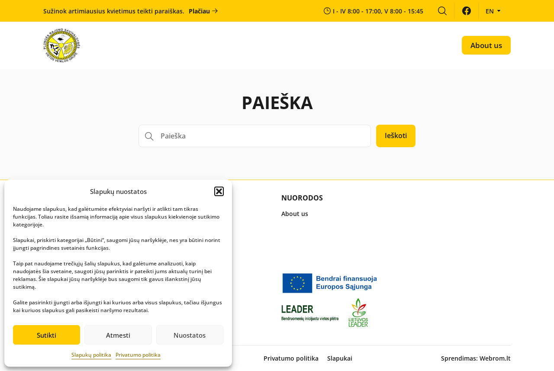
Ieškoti (396, 135)
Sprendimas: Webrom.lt (476, 358)
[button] (219, 191)
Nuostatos (190, 335)
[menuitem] (442, 11)
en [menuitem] (490, 11)
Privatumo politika (138, 354)
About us (486, 45)
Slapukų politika (91, 354)
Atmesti (118, 335)
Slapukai (339, 358)
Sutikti (46, 335)
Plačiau (199, 11)
